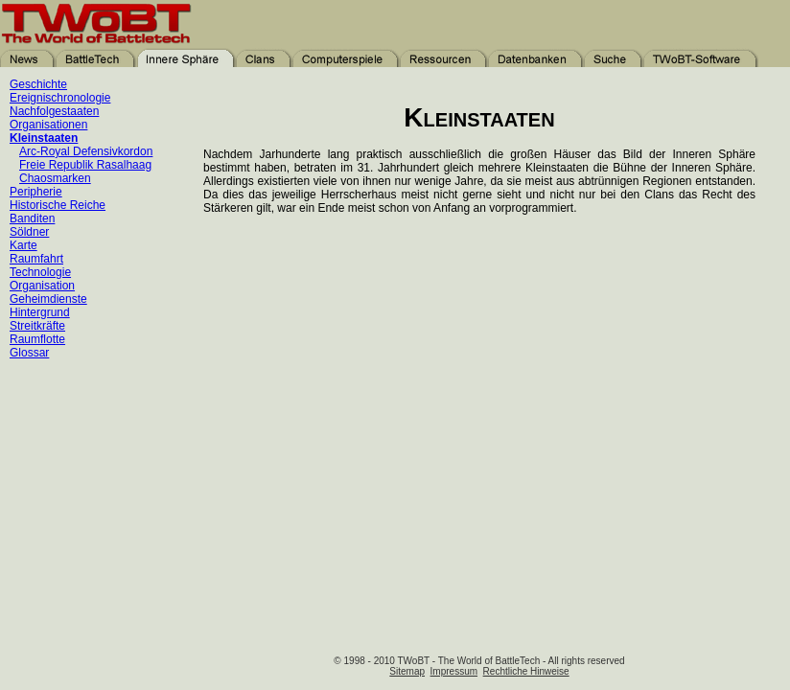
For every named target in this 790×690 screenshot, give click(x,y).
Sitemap (407, 671)
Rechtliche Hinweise (526, 671)
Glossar (29, 352)
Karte (23, 245)
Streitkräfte (37, 326)
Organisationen (48, 124)
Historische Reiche (57, 205)
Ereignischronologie (60, 97)
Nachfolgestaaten (54, 111)
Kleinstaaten (44, 138)
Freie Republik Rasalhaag (85, 165)
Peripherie (36, 191)
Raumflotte (37, 339)
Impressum (453, 671)
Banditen (32, 218)
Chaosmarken (55, 178)
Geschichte (38, 84)
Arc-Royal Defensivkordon (85, 151)
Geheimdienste (48, 299)
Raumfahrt (36, 258)
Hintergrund (40, 312)
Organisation (42, 285)
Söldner (29, 232)
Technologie (40, 272)
